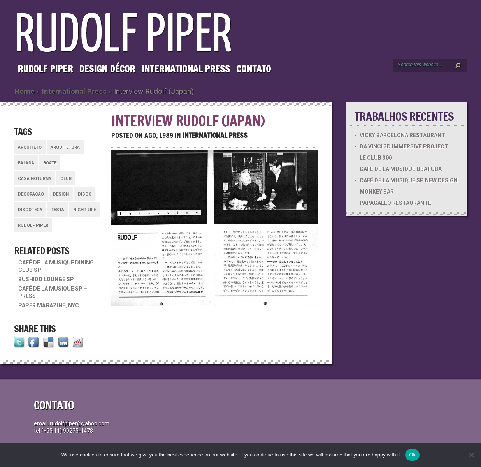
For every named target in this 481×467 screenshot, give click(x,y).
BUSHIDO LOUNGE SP (46, 279)
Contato (253, 69)
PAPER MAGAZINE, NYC (48, 305)
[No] (471, 455)
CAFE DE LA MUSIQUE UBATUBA (401, 169)
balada (26, 163)
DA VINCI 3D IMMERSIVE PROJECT (404, 146)
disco (84, 194)
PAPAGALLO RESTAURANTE (395, 203)
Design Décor (107, 69)
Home (24, 91)
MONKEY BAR (377, 192)
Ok (412, 455)
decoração (31, 194)
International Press (185, 69)
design (61, 194)
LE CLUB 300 (376, 158)
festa (57, 209)
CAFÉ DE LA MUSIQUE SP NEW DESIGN (409, 180)
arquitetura (65, 147)
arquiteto (30, 147)
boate (49, 163)
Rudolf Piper (45, 69)
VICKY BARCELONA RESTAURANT (402, 135)
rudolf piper (33, 225)
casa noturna (34, 178)
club (66, 178)
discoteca (30, 209)
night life (84, 209)
